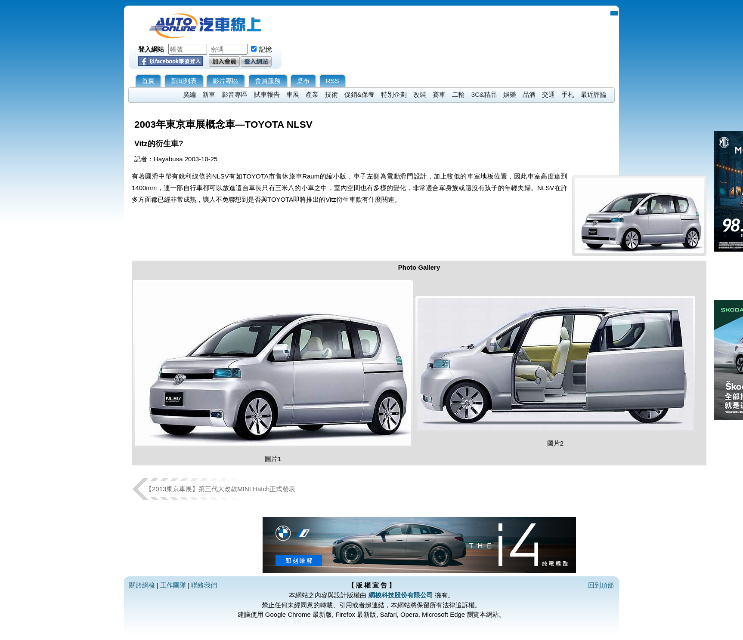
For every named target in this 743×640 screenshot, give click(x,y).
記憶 (265, 49)
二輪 (458, 94)
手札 (567, 94)
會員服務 (268, 80)
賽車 (439, 94)
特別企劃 (394, 94)
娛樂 (509, 94)
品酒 (529, 94)
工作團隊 (173, 585)
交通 (548, 94)
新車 (208, 94)
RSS (332, 80)
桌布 (303, 80)
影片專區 (225, 80)
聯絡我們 (204, 585)
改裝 (419, 94)
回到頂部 (601, 585)
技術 (331, 94)
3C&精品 (484, 94)
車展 (292, 94)
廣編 (189, 94)
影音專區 (235, 94)
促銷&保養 (359, 94)
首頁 (148, 80)
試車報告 (267, 94)
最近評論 (594, 94)
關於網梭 (142, 585)
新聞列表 (184, 80)
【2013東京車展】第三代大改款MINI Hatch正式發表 (220, 488)
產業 (312, 94)
